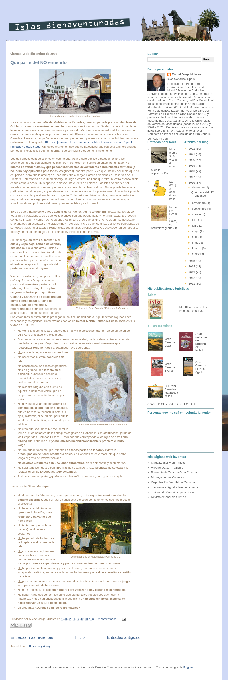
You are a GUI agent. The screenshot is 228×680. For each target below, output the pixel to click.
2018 (192, 171)
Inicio (80, 637)
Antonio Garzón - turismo (167, 467)
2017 (192, 176)
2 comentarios (107, 619)
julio (195, 219)
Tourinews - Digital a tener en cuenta (174, 487)
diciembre (199, 187)
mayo (196, 231)
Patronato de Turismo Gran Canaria (174, 472)
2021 (192, 154)
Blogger (188, 667)
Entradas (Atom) (39, 646)
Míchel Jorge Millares (186, 74)
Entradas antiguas (123, 637)
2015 (192, 260)
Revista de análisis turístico (168, 497)
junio (195, 225)
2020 (192, 159)
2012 (192, 277)
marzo (196, 242)
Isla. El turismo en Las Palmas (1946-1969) (193, 309)
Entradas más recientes (31, 637)
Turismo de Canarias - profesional (172, 492)
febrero (197, 248)
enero (196, 253)
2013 (192, 272)
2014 (192, 266)
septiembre (199, 208)
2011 (192, 283)
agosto (197, 214)
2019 (192, 165)
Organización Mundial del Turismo (173, 482)
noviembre (199, 203)
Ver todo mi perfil (158, 138)
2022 (192, 148)
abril (195, 236)
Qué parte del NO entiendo (38, 62)
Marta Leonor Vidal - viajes (168, 462)
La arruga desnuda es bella (173, 190)
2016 (192, 182)
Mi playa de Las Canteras (167, 477)
